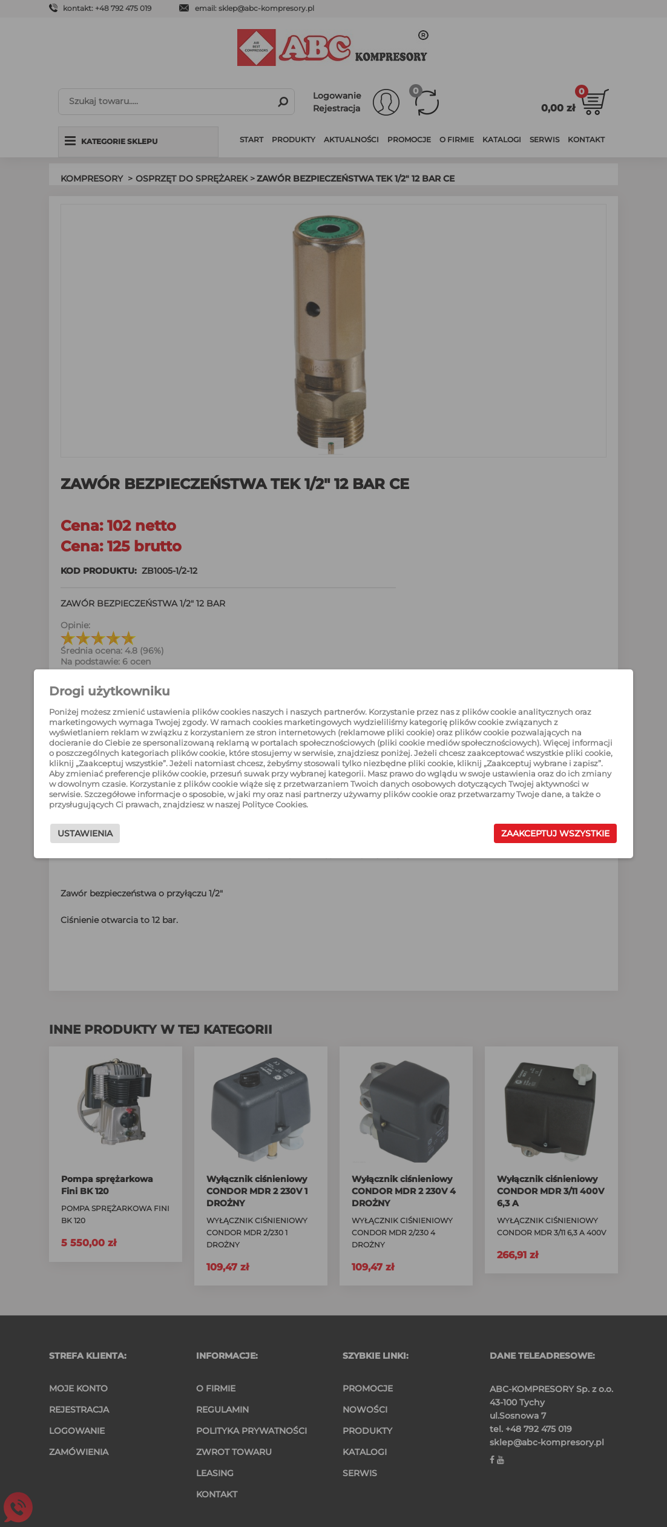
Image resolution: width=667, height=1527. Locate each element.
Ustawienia (89, 833)
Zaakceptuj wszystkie (551, 833)
